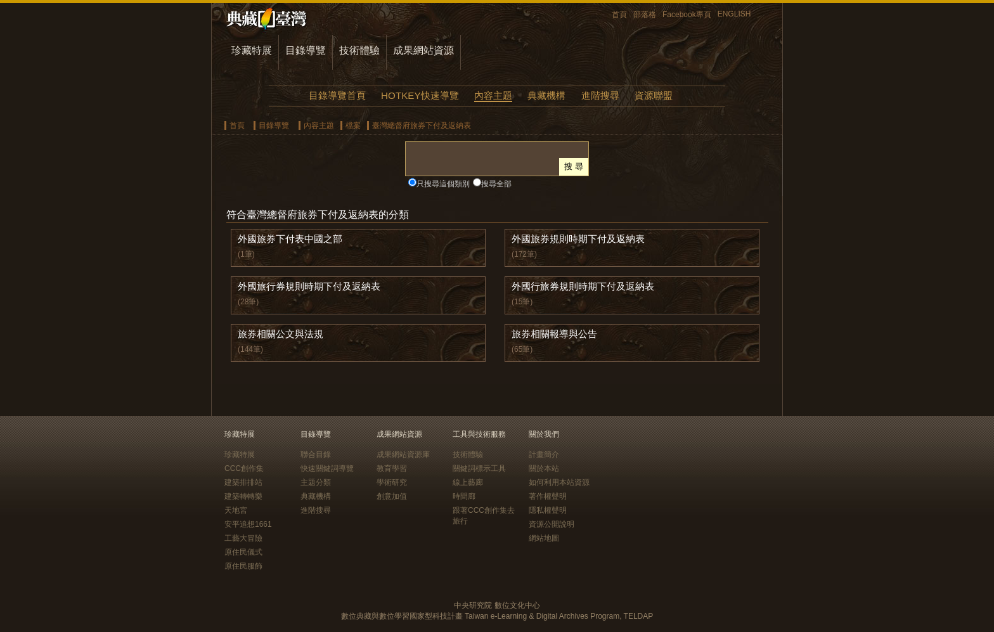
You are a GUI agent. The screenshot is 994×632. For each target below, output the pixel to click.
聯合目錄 (315, 454)
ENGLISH (734, 14)
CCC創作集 (244, 468)
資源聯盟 (654, 95)
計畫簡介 (544, 454)
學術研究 (392, 482)
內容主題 (493, 95)
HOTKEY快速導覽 (419, 95)
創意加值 (392, 496)
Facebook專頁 (686, 14)
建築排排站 (243, 482)
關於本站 (544, 468)
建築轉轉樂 (243, 496)
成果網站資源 (423, 50)
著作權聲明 (548, 496)
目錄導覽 (305, 50)
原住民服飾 (243, 566)
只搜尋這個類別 (443, 183)
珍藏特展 (251, 50)
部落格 (644, 14)
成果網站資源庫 (403, 454)
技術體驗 (359, 50)
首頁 (619, 14)
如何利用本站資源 (559, 482)
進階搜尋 (600, 95)
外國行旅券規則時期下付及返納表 (583, 286)
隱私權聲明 (548, 510)
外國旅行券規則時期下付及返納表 (309, 286)
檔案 (353, 125)
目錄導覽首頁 (337, 95)
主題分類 (315, 482)
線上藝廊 (468, 482)
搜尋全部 (496, 183)
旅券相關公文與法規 (280, 333)
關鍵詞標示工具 (479, 468)
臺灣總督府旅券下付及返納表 (421, 125)
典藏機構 (546, 95)
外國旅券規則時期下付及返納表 (578, 238)
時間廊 (464, 496)
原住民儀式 (243, 552)
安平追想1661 (248, 524)
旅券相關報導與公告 (554, 333)
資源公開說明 (551, 524)
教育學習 (392, 468)
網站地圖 (544, 538)
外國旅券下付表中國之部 (290, 238)
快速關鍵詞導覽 (327, 468)
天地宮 (235, 510)
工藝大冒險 (243, 538)
